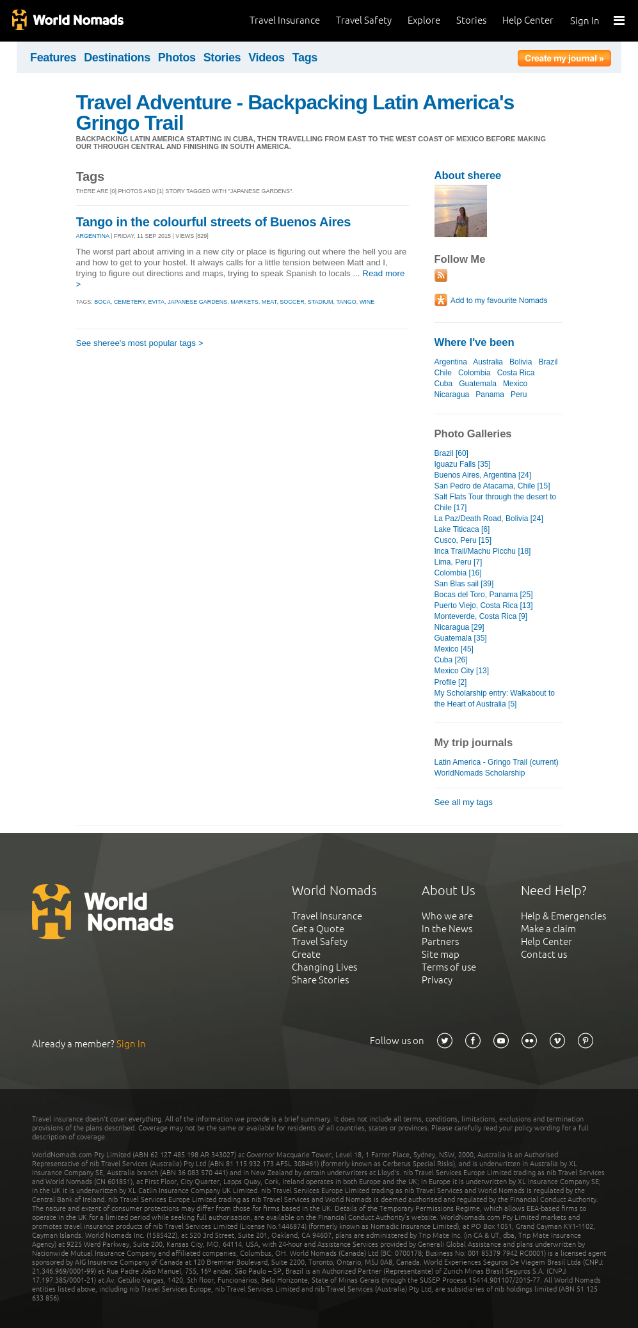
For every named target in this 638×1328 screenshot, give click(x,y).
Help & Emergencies (563, 915)
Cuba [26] (451, 659)
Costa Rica (516, 372)
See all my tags (464, 802)
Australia (488, 361)
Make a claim (548, 928)
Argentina (451, 361)
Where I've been (474, 342)
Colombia (474, 372)
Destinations (117, 57)
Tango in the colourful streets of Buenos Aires (213, 222)
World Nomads (67, 21)
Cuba (444, 383)
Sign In (585, 20)
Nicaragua (452, 394)
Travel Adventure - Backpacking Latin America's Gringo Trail (295, 112)
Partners (440, 941)
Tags (304, 57)
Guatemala (478, 383)
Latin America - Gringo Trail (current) (497, 762)
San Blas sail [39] (464, 583)
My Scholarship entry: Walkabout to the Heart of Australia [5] (495, 698)
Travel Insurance (285, 20)
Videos (266, 57)
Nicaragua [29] (459, 627)
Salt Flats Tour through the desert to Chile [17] (496, 502)
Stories (471, 20)
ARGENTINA (92, 236)
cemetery (129, 302)
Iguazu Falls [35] (463, 464)
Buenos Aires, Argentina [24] (483, 475)
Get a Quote (318, 928)
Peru (519, 394)
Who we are (447, 915)
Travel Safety (364, 20)
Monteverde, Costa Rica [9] (481, 616)
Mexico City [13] (462, 670)
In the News (447, 928)
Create (306, 954)
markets (244, 302)
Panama (489, 394)
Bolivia (520, 361)
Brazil (547, 361)
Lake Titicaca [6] (462, 529)
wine (367, 302)
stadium (320, 302)
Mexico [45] (454, 648)
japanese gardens (197, 302)
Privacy (437, 979)
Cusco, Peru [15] (463, 540)
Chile (443, 372)
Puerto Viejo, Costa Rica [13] (484, 605)
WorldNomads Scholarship (480, 773)
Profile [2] (451, 682)
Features (53, 57)
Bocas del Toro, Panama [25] (484, 594)
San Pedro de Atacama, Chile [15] (492, 485)
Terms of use (449, 967)
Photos (177, 57)
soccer (292, 302)
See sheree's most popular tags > (139, 343)
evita (156, 302)
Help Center (528, 20)
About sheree (468, 175)
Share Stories (320, 979)
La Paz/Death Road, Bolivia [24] (489, 518)
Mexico (515, 383)
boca (102, 302)
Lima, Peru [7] (458, 562)
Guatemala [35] (461, 638)
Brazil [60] (451, 453)
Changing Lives (324, 967)
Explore (424, 20)
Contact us (544, 954)
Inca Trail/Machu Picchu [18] (483, 551)
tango (346, 302)
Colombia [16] (458, 572)
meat (269, 302)
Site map (440, 954)
